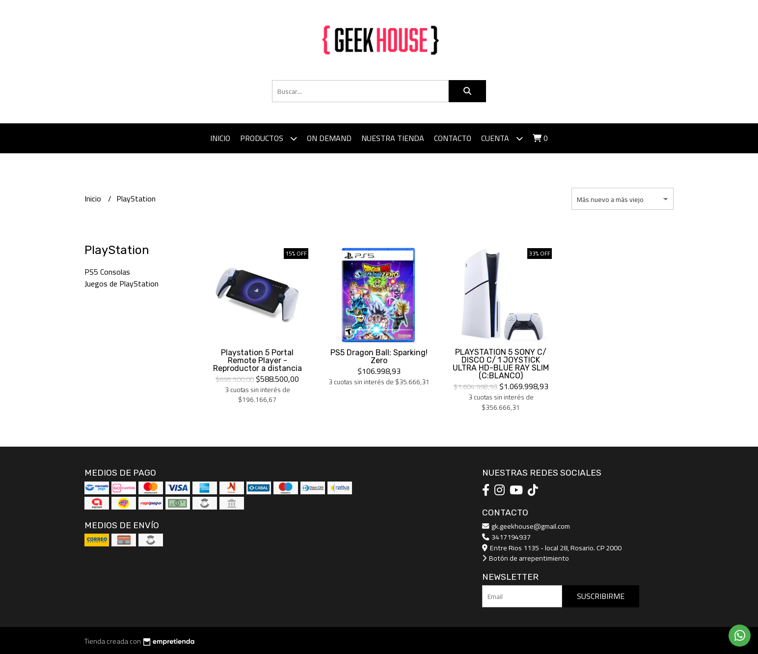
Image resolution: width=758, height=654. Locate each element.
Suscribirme (600, 596)
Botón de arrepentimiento (525, 558)
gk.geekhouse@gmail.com (526, 526)
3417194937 (506, 536)
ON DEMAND (329, 138)
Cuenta (502, 138)
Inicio (220, 138)
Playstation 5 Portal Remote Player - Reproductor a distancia (257, 360)
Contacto (452, 138)
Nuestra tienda (392, 138)
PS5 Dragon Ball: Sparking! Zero (379, 356)
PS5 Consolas (107, 271)
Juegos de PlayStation (121, 283)
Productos (268, 138)
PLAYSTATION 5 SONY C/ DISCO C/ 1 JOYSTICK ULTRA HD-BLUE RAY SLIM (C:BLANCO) (501, 363)
